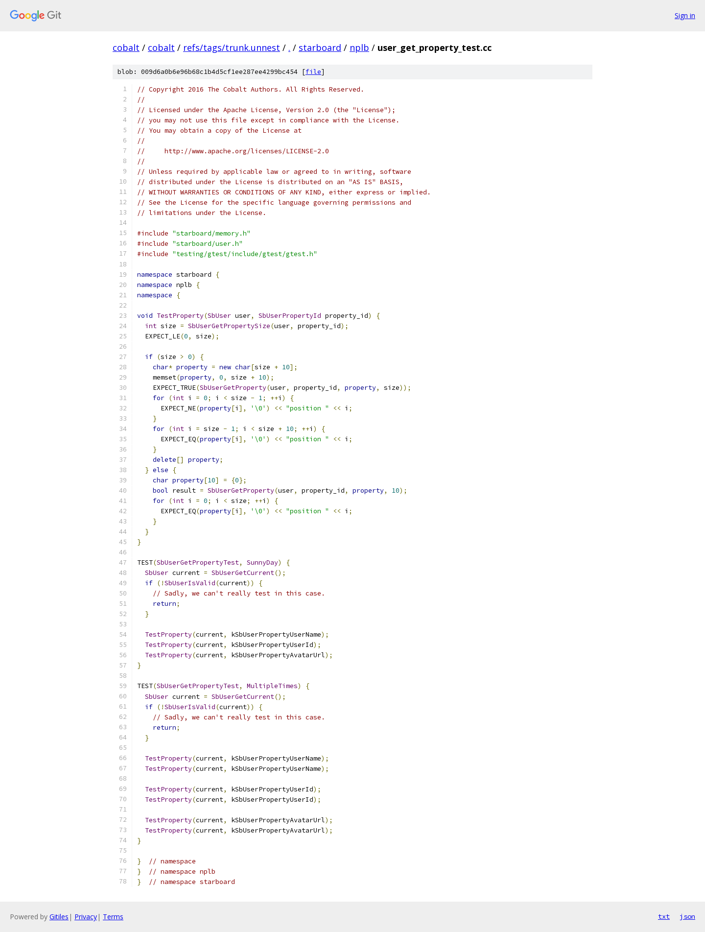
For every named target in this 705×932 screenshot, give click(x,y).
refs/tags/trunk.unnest (231, 47)
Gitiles (59, 916)
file (313, 72)
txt (664, 916)
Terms (113, 916)
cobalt (126, 47)
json (687, 916)
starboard (320, 47)
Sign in (685, 15)
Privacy (85, 916)
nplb (359, 47)
